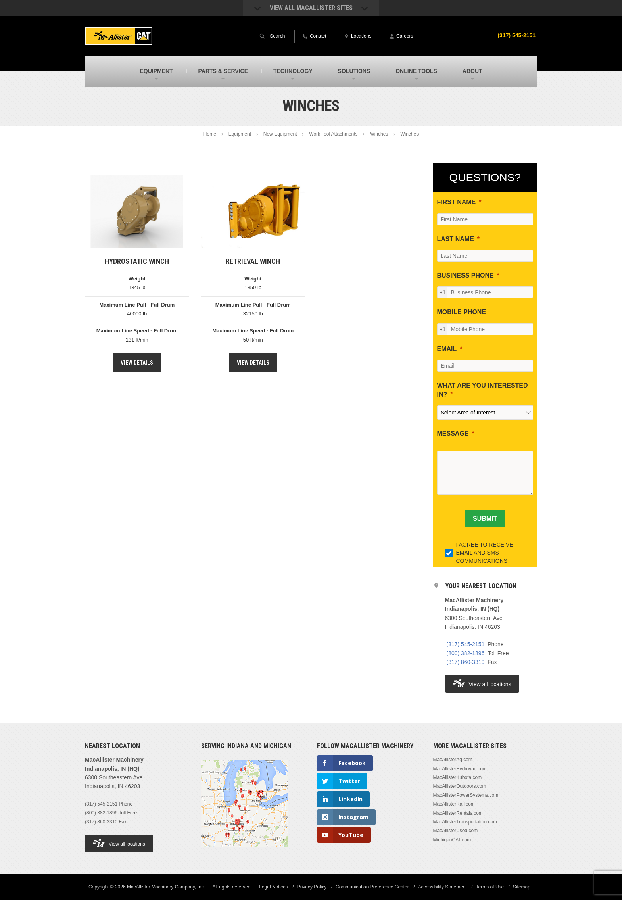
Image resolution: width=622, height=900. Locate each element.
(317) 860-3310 (466, 662)
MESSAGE (453, 433)
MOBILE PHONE (461, 312)
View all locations (482, 683)
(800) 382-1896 (466, 653)
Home (209, 134)
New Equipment (280, 134)
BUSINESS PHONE (465, 275)
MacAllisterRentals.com (458, 813)
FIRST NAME (456, 202)
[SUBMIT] (485, 518)
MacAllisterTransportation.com (465, 822)
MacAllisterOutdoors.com (459, 786)
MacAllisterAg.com (452, 759)
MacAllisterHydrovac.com (460, 768)
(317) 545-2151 (516, 35)
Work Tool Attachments (333, 134)
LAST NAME (455, 239)
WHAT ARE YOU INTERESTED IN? (482, 389)
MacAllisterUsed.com (455, 830)
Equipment (239, 134)
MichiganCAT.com (452, 839)
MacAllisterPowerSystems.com (466, 795)
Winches (379, 134)
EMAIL (447, 348)
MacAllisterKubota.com (457, 777)
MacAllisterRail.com (454, 804)
